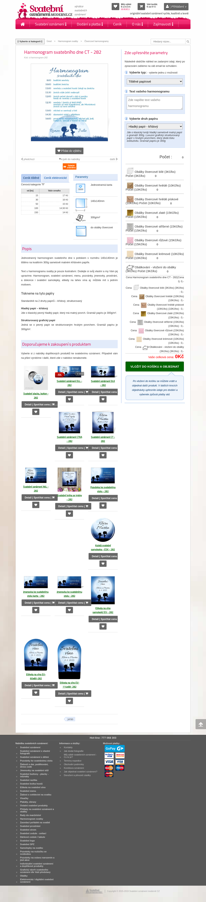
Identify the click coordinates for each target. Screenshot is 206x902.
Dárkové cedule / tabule (32, 837)
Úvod (49, 41)
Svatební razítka (28, 780)
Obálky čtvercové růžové (153, 240)
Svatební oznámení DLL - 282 (69, 383)
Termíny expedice (72, 760)
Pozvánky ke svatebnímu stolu (36, 760)
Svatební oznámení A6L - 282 (35, 489)
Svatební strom (28, 830)
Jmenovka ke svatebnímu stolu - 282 (69, 594)
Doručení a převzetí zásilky (77, 775)
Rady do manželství (30, 815)
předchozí (28, 159)
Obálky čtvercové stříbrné (154, 226)
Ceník (117, 24)
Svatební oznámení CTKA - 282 (69, 439)
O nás (137, 24)
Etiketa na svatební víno (33, 787)
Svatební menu (28, 791)
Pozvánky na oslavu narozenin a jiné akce (37, 858)
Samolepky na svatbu (31, 848)
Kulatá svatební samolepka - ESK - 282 (103, 547)
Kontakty (27, 34)
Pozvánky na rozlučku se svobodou (33, 852)
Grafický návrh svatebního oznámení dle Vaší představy (35, 870)
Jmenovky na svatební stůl (34, 770)
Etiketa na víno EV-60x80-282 (36, 676)
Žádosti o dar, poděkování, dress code (34, 765)
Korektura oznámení (74, 768)
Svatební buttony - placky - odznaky (34, 775)
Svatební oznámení (51, 24)
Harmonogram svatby (68, 41)
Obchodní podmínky (74, 764)
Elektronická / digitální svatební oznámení (37, 880)
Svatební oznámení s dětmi (34, 757)
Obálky (24, 876)
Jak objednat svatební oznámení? (80, 771)
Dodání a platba (90, 24)
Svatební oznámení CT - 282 (103, 439)
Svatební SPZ (27, 844)
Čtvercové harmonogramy (96, 41)
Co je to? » (125, 9)
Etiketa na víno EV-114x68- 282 (69, 685)
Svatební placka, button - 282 (35, 396)
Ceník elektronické (55, 177)
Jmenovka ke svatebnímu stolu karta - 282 (35, 594)
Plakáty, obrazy (28, 802)
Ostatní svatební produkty (34, 805)
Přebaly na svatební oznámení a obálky (37, 810)
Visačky (24, 798)
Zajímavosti (163, 24)
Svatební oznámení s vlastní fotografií (35, 752)
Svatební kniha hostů (31, 783)
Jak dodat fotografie (73, 751)
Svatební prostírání (30, 826)
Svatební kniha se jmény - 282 (69, 497)
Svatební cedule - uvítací (33, 833)
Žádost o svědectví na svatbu (35, 794)
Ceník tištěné (31, 177)
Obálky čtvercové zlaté (152, 212)
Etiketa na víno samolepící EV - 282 (103, 610)
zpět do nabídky (69, 159)
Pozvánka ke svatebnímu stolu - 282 (102, 489)
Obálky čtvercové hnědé (153, 185)
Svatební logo (27, 840)
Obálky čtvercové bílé (150, 171)
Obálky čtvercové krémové (155, 254)
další (114, 159)
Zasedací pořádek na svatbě (35, 822)
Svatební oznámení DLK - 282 (103, 383)
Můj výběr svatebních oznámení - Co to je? (80, 755)
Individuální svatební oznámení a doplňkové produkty (36, 864)
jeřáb (70, 719)
